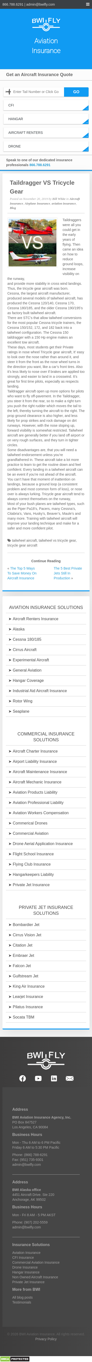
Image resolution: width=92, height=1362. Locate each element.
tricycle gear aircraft (22, 545)
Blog (13, 208)
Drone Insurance (25, 1267)
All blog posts (22, 1297)
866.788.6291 (13, 4)
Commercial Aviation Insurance (36, 1262)
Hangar (48, 120)
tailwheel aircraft (24, 540)
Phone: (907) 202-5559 (30, 1222)
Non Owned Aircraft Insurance (35, 1277)
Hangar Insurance (25, 1272)
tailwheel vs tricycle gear (57, 540)
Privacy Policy (46, 1339)
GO (76, 92)
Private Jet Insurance (28, 1282)
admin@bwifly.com (40, 4)
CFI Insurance (23, 1257)
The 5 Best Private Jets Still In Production (68, 573)
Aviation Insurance (26, 1253)
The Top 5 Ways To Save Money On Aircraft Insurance (22, 573)
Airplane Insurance (37, 203)
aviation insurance (64, 203)
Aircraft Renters (48, 134)
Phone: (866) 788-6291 (30, 1155)
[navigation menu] (88, 4)
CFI (48, 106)
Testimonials (21, 1302)
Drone (48, 147)
